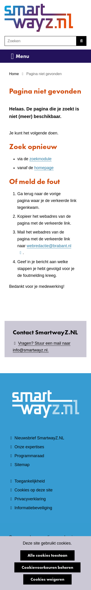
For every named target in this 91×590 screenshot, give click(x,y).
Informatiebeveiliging (33, 508)
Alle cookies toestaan (47, 555)
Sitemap (21, 464)
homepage (44, 167)
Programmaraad (29, 456)
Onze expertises (29, 447)
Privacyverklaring (30, 499)
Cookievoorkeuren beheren (47, 567)
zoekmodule (40, 159)
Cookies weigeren (47, 579)
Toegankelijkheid (29, 481)
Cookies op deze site (33, 490)
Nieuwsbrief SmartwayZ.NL (39, 438)
